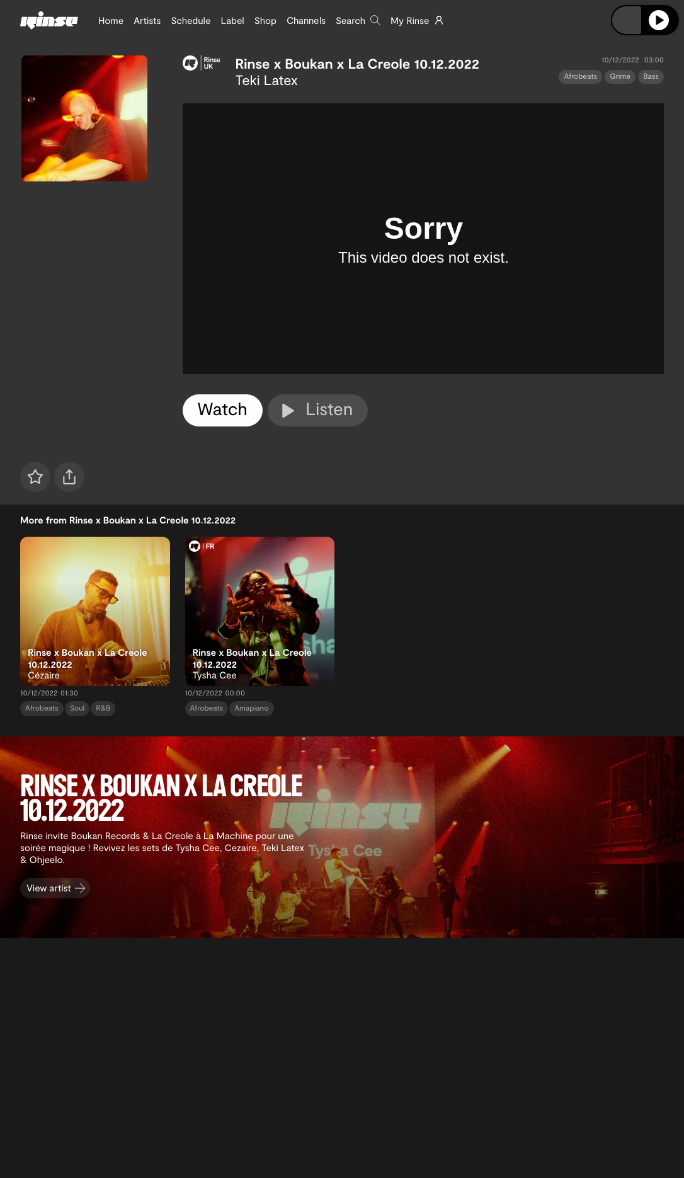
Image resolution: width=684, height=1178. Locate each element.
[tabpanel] (423, 238)
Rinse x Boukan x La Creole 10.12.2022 (357, 63)
